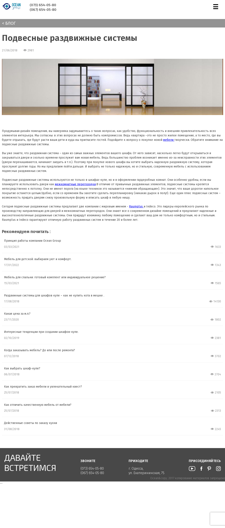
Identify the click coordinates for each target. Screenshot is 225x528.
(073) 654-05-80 (43, 5)
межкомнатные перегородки (75, 184)
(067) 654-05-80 (43, 9)
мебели (168, 140)
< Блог (9, 23)
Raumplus (136, 206)
